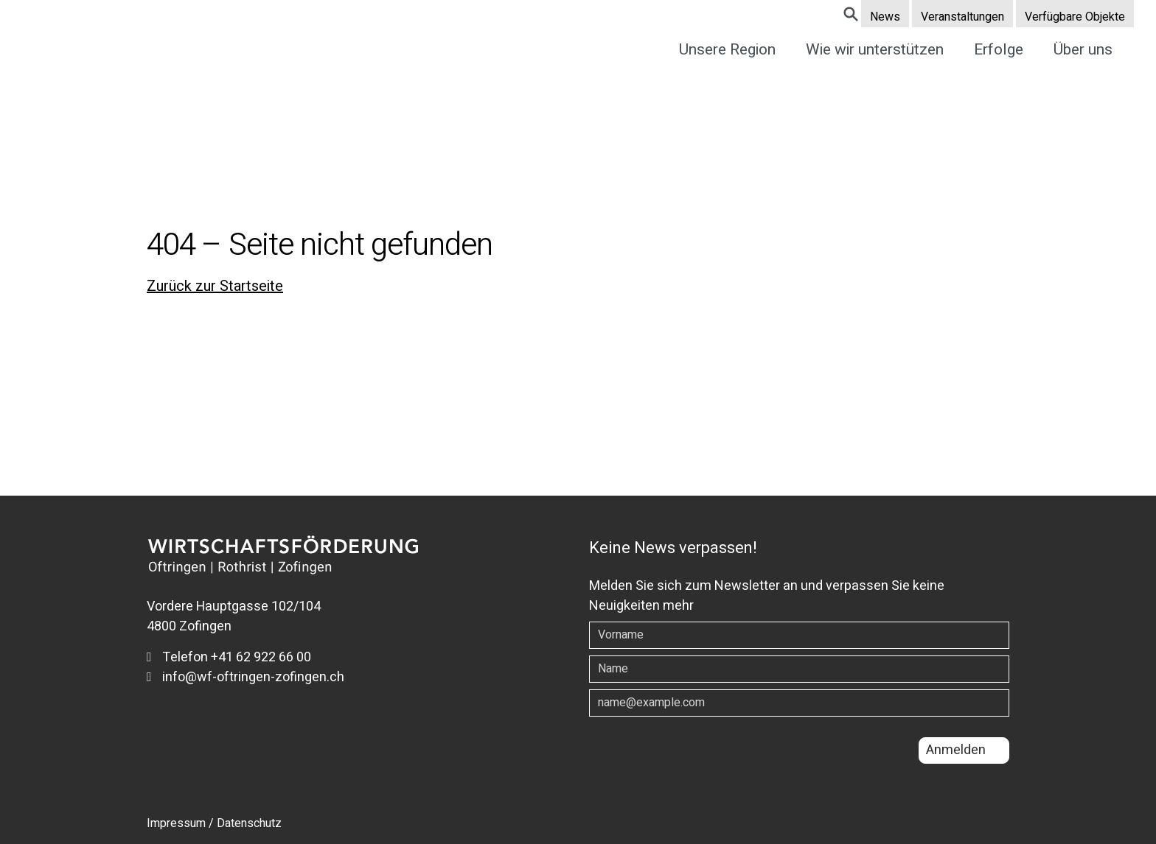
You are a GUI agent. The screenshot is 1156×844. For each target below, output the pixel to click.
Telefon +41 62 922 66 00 (229, 657)
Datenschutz (249, 823)
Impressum (176, 823)
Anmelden (956, 750)
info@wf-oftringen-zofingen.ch (245, 677)
